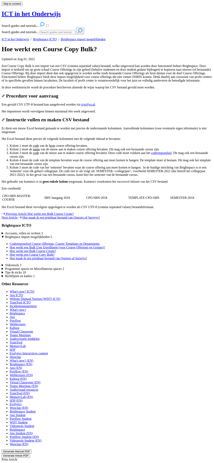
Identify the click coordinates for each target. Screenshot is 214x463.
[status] (107, 181)
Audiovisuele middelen (25, 338)
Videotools (13, 265)
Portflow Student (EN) (24, 437)
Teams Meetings (20, 335)
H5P (12, 349)
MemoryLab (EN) (21, 397)
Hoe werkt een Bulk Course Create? (33, 251)
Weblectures (18, 324)
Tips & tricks (15, 272)
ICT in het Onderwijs (15, 39)
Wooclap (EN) (19, 408)
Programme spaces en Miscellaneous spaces (34, 268)
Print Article (9, 459)
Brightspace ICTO (45, 39)
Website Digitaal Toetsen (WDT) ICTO (35, 299)
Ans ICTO (16, 295)
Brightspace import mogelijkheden (83, 39)
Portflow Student (21, 418)
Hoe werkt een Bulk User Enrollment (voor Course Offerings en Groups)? (57, 247)
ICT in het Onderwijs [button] (31, 13)
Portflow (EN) (19, 371)
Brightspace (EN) (21, 364)
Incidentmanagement (23, 306)
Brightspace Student (23, 411)
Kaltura (14, 328)
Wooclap (15, 357)
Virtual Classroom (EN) (25, 382)
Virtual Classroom (21, 331)
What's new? (18, 309)
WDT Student (19, 422)
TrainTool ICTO (20, 302)
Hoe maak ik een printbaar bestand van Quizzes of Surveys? (48, 258)
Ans (12, 317)
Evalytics (16, 404)
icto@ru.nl (88, 104)
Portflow (15, 320)
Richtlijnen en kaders (20, 276)
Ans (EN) (16, 368)
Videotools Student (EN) (25, 440)
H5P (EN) (16, 400)
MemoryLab (18, 346)
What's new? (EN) (21, 360)
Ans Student (18, 415)
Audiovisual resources (24, 389)
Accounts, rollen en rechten (24, 233)
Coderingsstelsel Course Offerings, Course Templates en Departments (55, 243)
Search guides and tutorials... (20, 32)
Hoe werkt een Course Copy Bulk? (49, 49)
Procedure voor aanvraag (30, 95)
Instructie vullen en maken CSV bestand (45, 119)
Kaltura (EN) (18, 378)
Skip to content (12, 3)
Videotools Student (22, 426)
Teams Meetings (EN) (24, 386)
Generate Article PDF (16, 455)
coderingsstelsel (161, 153)
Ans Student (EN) (21, 433)
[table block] (107, 198)
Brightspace (17, 313)
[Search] (57, 32)
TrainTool (16, 342)
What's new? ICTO (22, 291)
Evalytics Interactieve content (29, 353)
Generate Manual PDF (16, 451)
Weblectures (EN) (21, 375)
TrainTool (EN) (20, 393)
